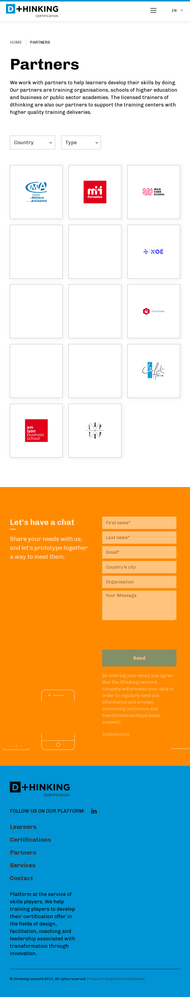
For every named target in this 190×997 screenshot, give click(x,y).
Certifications (30, 839)
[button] (175, 10)
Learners (23, 826)
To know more (115, 734)
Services (23, 865)
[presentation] (139, 632)
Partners (23, 852)
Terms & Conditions (129, 979)
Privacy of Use (99, 979)
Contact (21, 878)
